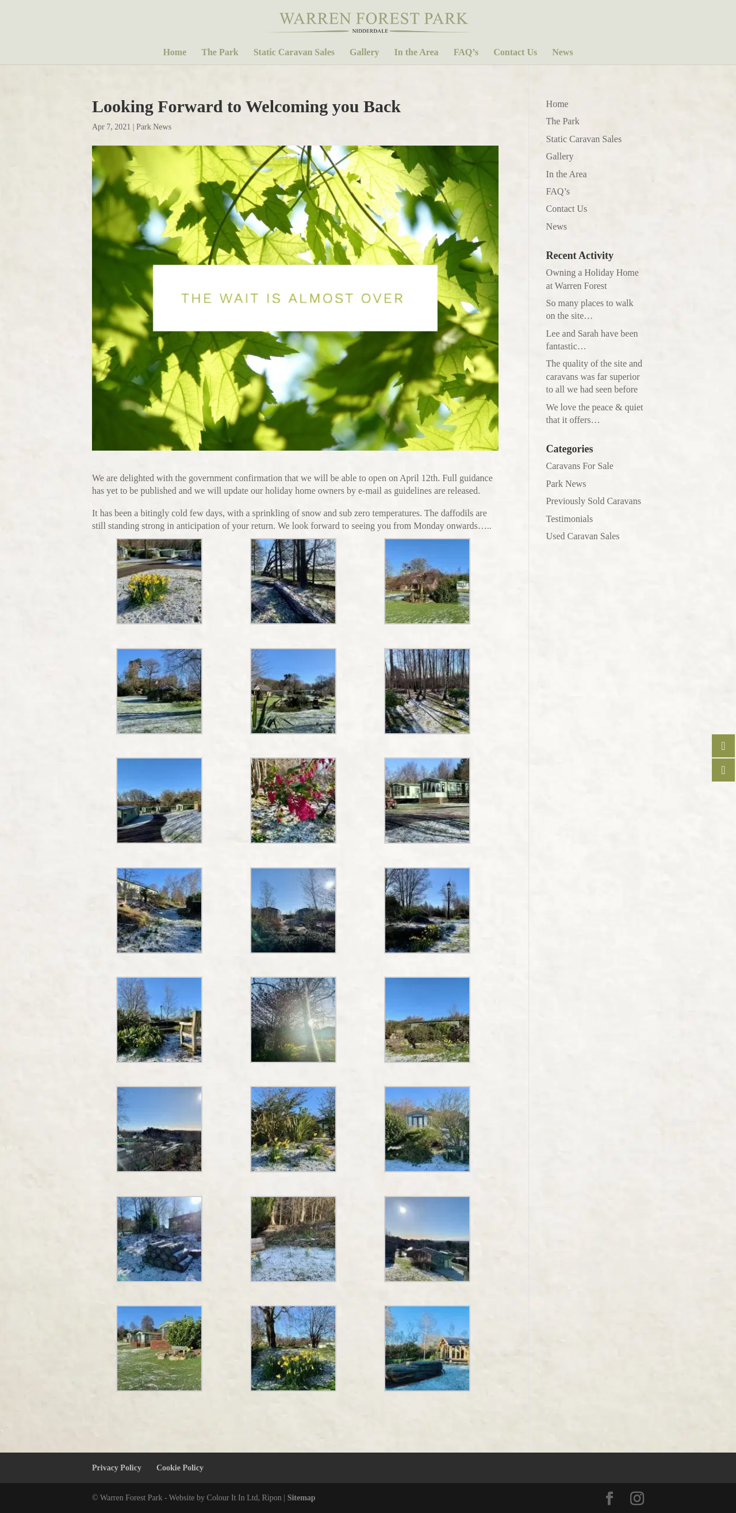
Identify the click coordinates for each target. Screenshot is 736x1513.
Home (174, 52)
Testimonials (569, 519)
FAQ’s (466, 52)
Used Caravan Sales (583, 536)
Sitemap (302, 1497)
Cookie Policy (180, 1468)
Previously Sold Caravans (593, 501)
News (562, 52)
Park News (153, 127)
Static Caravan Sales (294, 52)
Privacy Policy (116, 1468)
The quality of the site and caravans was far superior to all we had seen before (594, 376)
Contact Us (515, 52)
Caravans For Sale (580, 466)
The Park (219, 52)
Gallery (364, 52)
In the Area (416, 52)
